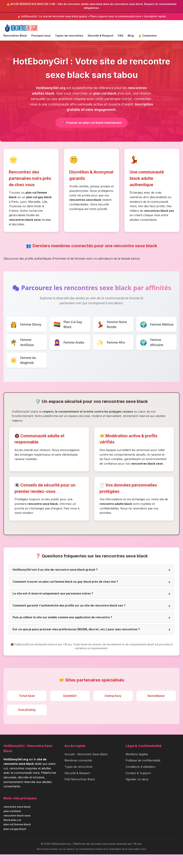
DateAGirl (70, 703)
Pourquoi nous (41, 35)
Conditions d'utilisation (140, 774)
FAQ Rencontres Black (79, 787)
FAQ (120, 35)
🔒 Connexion (147, 35)
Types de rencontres (69, 35)
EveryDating (26, 717)
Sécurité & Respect (100, 35)
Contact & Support (138, 780)
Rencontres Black (15, 35)
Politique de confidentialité (143, 768)
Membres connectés (78, 768)
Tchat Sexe (27, 703)
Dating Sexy (113, 703)
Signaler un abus (137, 787)
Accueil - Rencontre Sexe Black (86, 762)
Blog (131, 35)
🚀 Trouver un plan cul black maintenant (91, 123)
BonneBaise (156, 703)
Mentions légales (137, 762)
